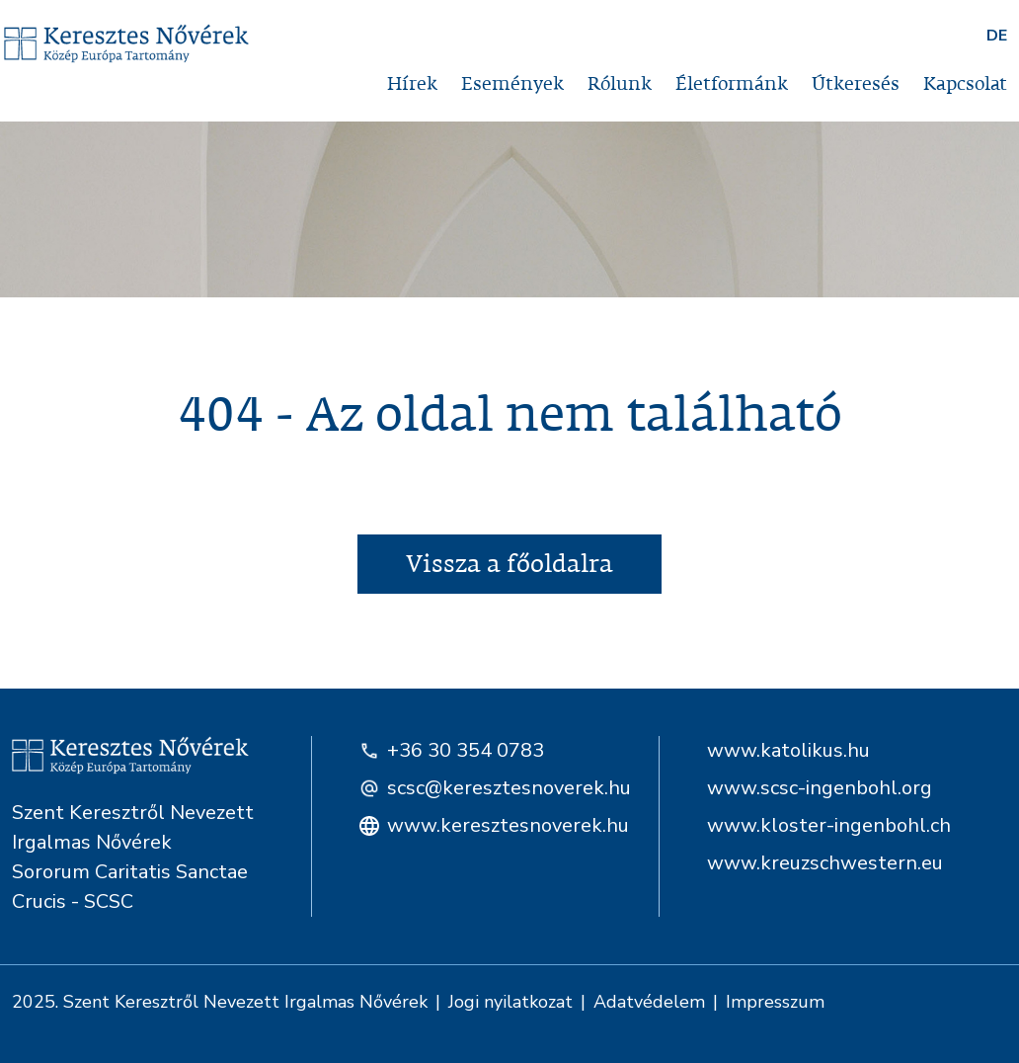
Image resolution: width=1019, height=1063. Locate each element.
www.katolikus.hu (788, 750)
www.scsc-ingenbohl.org (819, 788)
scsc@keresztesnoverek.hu (485, 788)
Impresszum (775, 1002)
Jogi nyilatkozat (510, 1002)
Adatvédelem (649, 1002)
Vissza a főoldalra (509, 564)
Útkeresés (856, 84)
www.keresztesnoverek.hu (485, 825)
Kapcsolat (965, 84)
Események (512, 84)
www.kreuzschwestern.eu (825, 863)
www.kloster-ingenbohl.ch (829, 825)
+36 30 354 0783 (451, 750)
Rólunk (620, 84)
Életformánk (731, 84)
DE (996, 35)
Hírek (412, 84)
